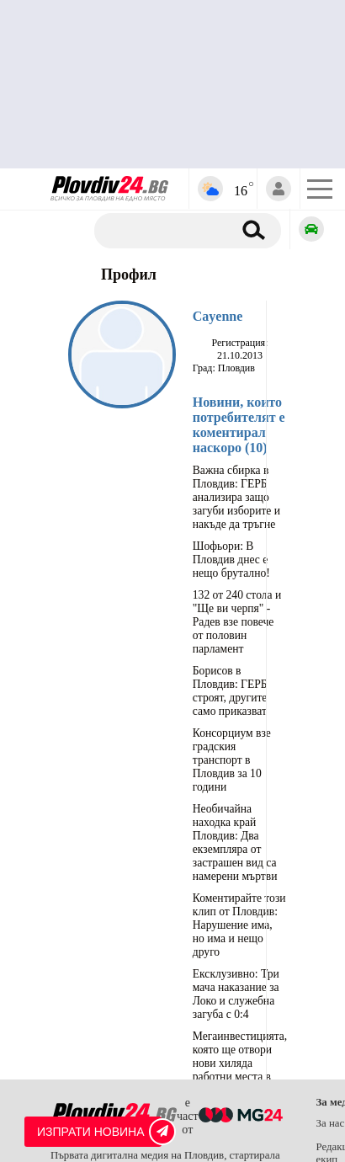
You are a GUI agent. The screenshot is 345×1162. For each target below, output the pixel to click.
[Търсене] (169, 231)
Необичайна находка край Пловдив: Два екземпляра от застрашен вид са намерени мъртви (235, 842)
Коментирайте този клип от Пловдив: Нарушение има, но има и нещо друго (239, 925)
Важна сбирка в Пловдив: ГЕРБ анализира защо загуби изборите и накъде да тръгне (236, 497)
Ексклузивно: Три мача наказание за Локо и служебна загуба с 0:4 (236, 994)
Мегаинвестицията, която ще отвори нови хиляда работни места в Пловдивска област (240, 1063)
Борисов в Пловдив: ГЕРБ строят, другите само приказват (230, 690)
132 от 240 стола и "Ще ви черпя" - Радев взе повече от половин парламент (237, 622)
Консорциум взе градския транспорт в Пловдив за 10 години (232, 760)
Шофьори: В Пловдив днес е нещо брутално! (231, 559)
